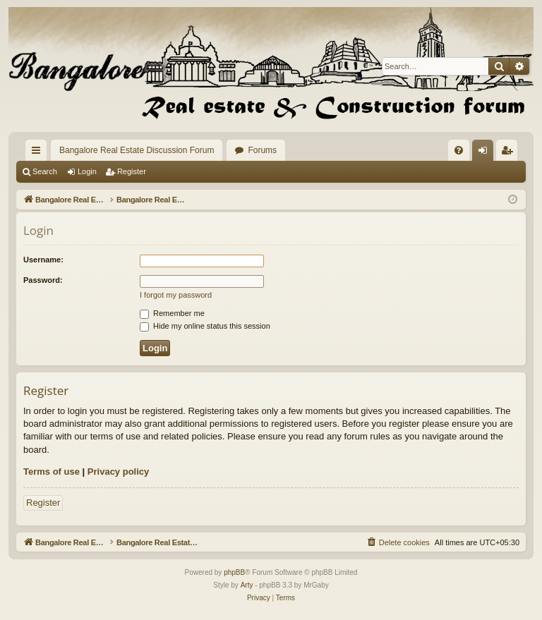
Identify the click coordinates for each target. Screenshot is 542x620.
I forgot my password (176, 295)
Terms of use (51, 471)
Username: (43, 259)
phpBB (234, 572)
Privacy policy (118, 471)
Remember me (172, 313)
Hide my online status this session (205, 326)
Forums (262, 150)
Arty (247, 585)
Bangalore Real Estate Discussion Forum (136, 150)
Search (44, 171)
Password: (43, 280)
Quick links (39, 153)
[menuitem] (458, 150)
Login (87, 171)
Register (131, 171)
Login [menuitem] (485, 153)
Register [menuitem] (509, 153)
